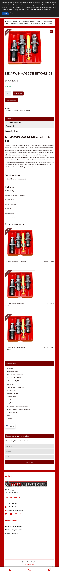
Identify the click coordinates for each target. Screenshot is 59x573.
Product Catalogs (12, 412)
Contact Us (10, 418)
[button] (51, 31)
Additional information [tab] (14, 122)
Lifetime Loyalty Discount (15, 381)
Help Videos (11, 399)
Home (9, 21)
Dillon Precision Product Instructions (18, 409)
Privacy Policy (11, 390)
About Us (10, 368)
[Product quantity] (8, 93)
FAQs (8, 415)
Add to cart (18, 93)
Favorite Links (11, 396)
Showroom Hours (12, 371)
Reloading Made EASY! (14, 378)
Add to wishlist (12, 100)
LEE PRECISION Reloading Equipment (24, 21)
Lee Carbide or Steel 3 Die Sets (19, 23)
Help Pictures (11, 403)
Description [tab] (10, 119)
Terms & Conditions (13, 393)
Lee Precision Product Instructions (17, 406)
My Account (10, 570)
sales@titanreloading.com (15, 510)
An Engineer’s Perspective (15, 374)
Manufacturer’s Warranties (15, 387)
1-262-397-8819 (12, 503)
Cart (45, 568)
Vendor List (10, 384)
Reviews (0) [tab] (10, 126)
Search (29, 570)
